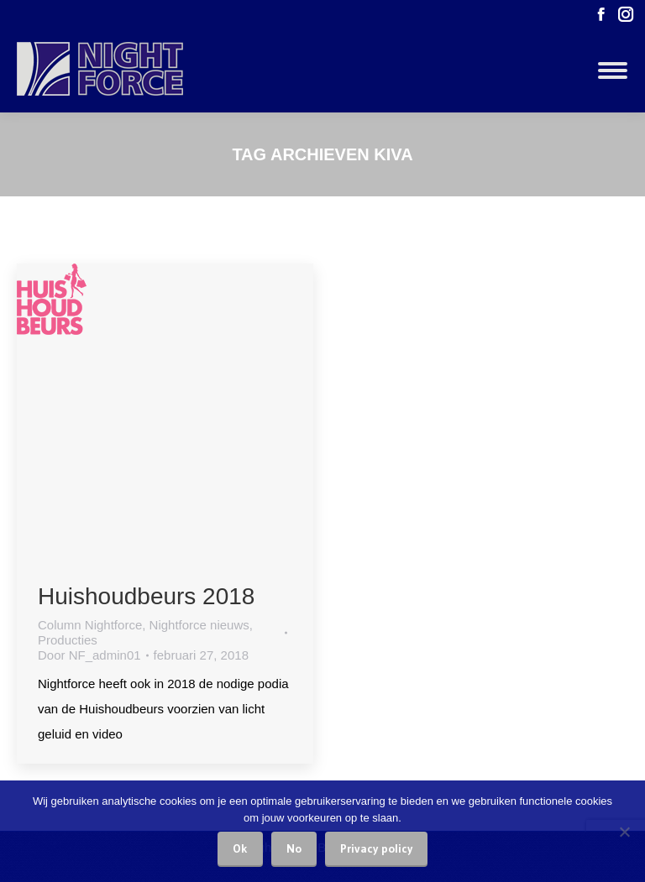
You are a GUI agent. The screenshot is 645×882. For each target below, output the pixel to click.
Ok (240, 848)
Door (89, 655)
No (294, 848)
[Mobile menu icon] (612, 70)
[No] (624, 831)
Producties (67, 640)
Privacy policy (376, 848)
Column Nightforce (90, 625)
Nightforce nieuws (199, 625)
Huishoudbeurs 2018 (146, 596)
